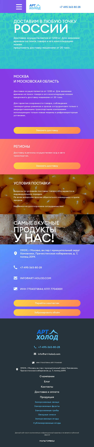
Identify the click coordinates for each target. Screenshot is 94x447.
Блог (47, 381)
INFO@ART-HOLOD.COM (35, 278)
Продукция (47, 397)
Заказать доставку (47, 130)
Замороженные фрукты (47, 406)
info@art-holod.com (49, 353)
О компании (47, 376)
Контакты (47, 386)
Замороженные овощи (47, 402)
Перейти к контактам (47, 303)
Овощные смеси (47, 414)
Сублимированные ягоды (47, 423)
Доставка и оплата (47, 391)
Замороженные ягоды (47, 418)
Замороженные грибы (47, 410)
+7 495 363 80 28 (70, 7)
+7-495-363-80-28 (31, 267)
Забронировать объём (47, 312)
